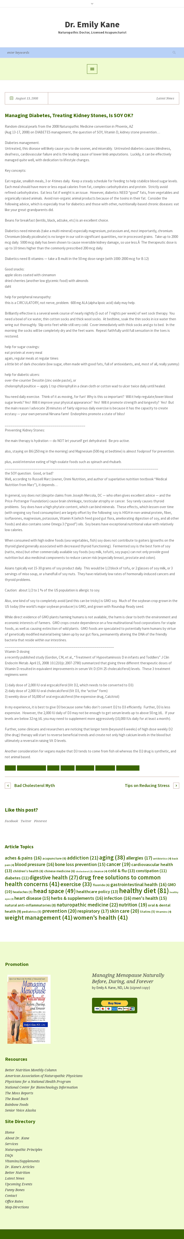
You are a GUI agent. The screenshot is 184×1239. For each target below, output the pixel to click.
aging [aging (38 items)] (112, 857)
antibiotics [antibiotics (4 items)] (162, 858)
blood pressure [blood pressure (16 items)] (34, 864)
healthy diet (85, 767)
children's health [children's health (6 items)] (28, 871)
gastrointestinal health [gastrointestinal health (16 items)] (138, 884)
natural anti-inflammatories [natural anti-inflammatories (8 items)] (30, 905)
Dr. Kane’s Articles (19, 1167)
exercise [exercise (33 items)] (76, 884)
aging (10, 767)
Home (9, 1132)
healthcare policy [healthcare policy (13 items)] (97, 891)
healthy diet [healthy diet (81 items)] (144, 890)
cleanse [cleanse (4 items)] (100, 871)
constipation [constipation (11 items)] (151, 870)
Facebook (11, 821)
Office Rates (14, 1201)
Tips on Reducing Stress (147, 785)
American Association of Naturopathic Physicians (44, 1076)
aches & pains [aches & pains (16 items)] (23, 858)
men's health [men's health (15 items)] (149, 898)
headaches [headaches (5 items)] (23, 892)
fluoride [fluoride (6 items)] (101, 885)
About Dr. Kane (17, 1138)
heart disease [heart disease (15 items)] (32, 898)
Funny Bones (15, 1190)
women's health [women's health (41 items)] (100, 917)
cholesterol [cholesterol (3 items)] (84, 871)
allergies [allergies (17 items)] (139, 858)
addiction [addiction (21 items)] (82, 858)
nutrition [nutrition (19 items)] (133, 905)
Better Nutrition (17, 1173)
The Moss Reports (19, 1093)
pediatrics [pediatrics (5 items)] (31, 912)
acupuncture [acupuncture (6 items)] (54, 858)
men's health (105, 767)
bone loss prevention (31, 767)
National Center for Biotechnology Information (41, 1087)
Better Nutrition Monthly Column (31, 1070)
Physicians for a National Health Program (38, 1082)
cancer (53, 767)
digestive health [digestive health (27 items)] (53, 877)
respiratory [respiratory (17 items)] (93, 911)
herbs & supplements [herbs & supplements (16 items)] (77, 898)
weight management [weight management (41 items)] (39, 917)
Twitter (26, 821)
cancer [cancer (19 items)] (118, 864)
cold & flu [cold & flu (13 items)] (121, 870)
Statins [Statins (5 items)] (147, 912)
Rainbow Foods (17, 1105)
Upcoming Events (18, 1184)
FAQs (9, 1155)
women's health (127, 767)
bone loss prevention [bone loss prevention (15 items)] (80, 864)
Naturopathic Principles (23, 1150)
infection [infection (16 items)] (118, 898)
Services (11, 1144)
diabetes (67, 767)
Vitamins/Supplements (22, 1161)
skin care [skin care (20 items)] (124, 911)
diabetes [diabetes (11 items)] (17, 878)
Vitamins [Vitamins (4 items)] (163, 911)
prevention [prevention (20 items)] (59, 911)
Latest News (165, 98)
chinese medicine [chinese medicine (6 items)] (59, 871)
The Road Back (16, 1099)
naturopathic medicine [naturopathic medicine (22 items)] (87, 904)
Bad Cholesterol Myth (34, 785)
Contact (11, 1196)
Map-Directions (17, 1207)
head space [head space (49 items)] (54, 891)
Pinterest (40, 821)
